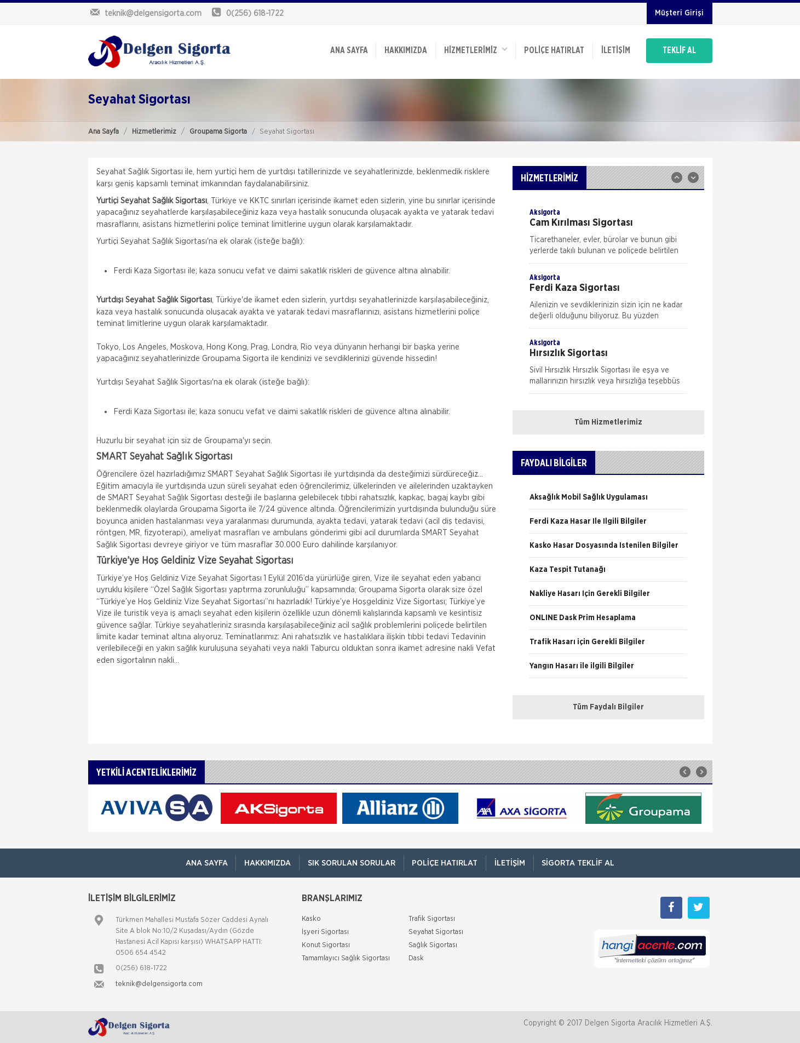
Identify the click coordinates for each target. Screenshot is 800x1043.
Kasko (311, 918)
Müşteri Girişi (679, 13)
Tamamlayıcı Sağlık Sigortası (346, 958)
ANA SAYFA (347, 50)
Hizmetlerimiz (154, 131)
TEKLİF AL (679, 50)
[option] (608, 235)
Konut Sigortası (326, 945)
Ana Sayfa (103, 131)
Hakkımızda (404, 50)
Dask (416, 958)
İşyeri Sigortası (325, 932)
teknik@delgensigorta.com (159, 984)
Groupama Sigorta (218, 131)
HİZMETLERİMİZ (474, 49)
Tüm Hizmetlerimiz (608, 422)
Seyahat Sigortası (435, 932)
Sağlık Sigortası (432, 945)
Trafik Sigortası (431, 918)
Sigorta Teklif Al (579, 863)
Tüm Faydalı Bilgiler (608, 707)
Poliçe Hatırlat (553, 50)
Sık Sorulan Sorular (351, 863)
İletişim (614, 50)
